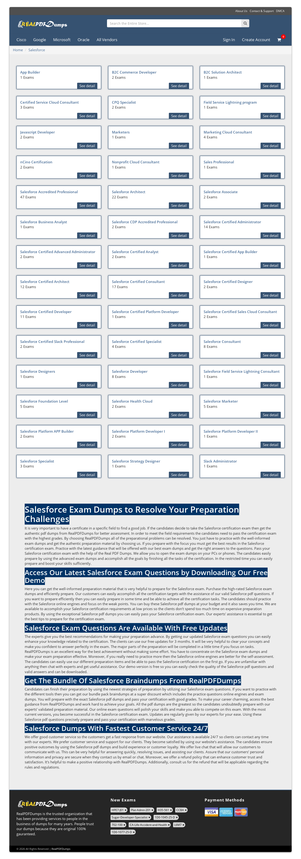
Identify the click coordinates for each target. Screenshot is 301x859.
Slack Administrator (220, 461)
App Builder (30, 72)
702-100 (117, 825)
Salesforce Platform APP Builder (47, 431)
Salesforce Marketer (221, 401)
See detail (87, 85)
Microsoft (62, 39)
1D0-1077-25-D (122, 832)
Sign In (229, 39)
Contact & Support (262, 11)
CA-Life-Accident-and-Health (148, 825)
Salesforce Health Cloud (132, 401)
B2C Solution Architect (223, 72)
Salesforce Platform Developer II (231, 431)
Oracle (84, 39)
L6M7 (178, 825)
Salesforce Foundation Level (44, 401)
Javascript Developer (37, 132)
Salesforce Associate (221, 191)
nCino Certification (36, 162)
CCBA (180, 810)
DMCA (280, 11)
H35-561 (163, 810)
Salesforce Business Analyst (43, 222)
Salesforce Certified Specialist (137, 341)
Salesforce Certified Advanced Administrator (57, 251)
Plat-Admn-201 (140, 810)
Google (39, 39)
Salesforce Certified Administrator (232, 222)
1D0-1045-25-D (165, 817)
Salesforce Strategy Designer (136, 461)
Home (18, 49)
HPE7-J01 (118, 810)
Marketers (121, 132)
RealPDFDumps (60, 849)
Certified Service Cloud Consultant (49, 102)
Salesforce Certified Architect (44, 281)
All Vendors (107, 39)
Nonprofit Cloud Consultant (135, 162)
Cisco (21, 39)
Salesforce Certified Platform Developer (145, 311)
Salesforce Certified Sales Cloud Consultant (240, 311)
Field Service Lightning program (230, 102)
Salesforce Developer (129, 371)
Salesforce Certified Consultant (138, 281)
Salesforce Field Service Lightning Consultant (242, 371)
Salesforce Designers (37, 371)
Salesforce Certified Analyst (135, 251)
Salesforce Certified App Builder (230, 251)
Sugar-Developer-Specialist (129, 817)
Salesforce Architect (128, 191)
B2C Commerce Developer (134, 72)
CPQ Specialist (124, 102)
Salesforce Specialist (37, 461)
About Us (241, 11)
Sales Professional (219, 162)
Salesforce (36, 49)
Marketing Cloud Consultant (228, 132)
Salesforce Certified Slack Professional (52, 341)
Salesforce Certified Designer (228, 281)
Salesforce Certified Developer (45, 311)
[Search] (245, 23)
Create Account (256, 39)
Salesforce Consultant (222, 341)
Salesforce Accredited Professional (49, 191)
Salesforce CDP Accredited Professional (145, 222)
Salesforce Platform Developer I (138, 431)
